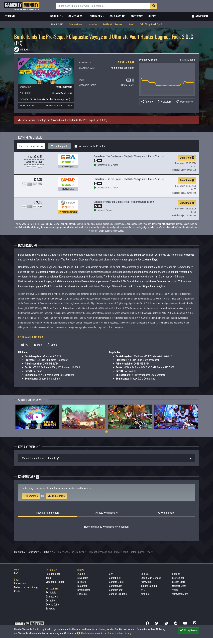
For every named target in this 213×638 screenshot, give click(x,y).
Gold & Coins (117, 16)
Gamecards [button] (75, 16)
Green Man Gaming (151, 577)
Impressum (20, 583)
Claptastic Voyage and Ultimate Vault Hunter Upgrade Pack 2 (124, 202)
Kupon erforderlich (33, 162)
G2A (111, 573)
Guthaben (51, 600)
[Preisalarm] (164, 102)
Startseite (33, 552)
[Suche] (103, 6)
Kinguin (145, 593)
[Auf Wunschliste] (184, 102)
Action (58, 87)
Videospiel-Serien (55, 581)
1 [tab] (106, 431)
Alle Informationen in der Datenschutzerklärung (104, 633)
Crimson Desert (76, 24)
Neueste (47, 513)
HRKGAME (146, 581)
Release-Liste (53, 573)
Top (165, 513)
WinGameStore (180, 593)
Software (137, 16)
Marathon (93, 24)
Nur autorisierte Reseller (92, 146)
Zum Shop (187, 157)
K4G (143, 589)
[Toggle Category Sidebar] (9, 16)
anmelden (31, 496)
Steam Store (178, 581)
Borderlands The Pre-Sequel (80, 120)
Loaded (176, 573)
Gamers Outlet (116, 581)
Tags (48, 577)
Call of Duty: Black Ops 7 (151, 24)
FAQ (16, 573)
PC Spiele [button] (55, 16)
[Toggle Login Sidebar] (200, 16)
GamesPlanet (116, 589)
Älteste (107, 513)
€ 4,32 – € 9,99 (125, 62)
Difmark (81, 581)
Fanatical (82, 593)
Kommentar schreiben (122, 67)
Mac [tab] (37, 344)
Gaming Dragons (118, 593)
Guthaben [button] (96, 16)
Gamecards (52, 596)
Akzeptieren (188, 630)
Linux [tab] (52, 344)
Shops (152, 16)
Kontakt (18, 591)
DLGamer (82, 585)
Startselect (178, 577)
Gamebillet (115, 577)
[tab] (106, 458)
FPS (128, 80)
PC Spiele (48, 552)
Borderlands (127, 85)
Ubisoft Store (179, 585)
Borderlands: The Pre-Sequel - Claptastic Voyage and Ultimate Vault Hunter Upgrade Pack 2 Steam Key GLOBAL (148, 156)
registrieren (56, 496)
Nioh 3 (131, 24)
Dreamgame (83, 589)
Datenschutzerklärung (26, 587)
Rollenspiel (67, 87)
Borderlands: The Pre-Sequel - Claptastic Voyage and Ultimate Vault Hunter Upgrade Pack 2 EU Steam (144, 179)
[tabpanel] (37, 417)
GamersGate (115, 585)
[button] (147, 102)
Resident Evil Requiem (113, 24)
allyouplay (82, 577)
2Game (81, 573)
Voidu (175, 589)
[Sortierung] (31, 146)
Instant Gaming (149, 585)
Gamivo (145, 573)
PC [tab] (24, 344)
